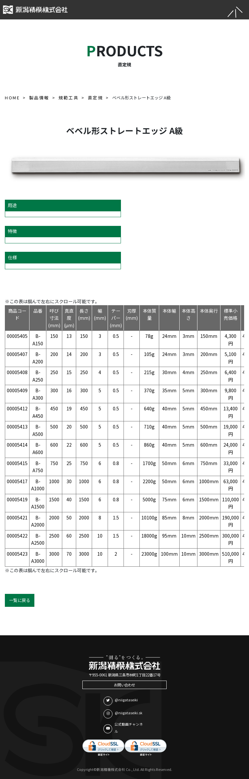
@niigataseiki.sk (122, 713)
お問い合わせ (124, 684)
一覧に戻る (19, 600)
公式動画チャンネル (123, 728)
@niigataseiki (120, 701)
